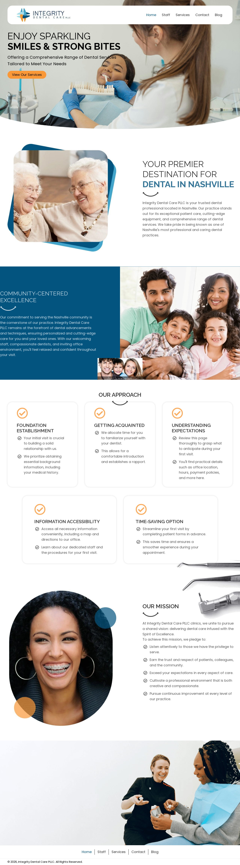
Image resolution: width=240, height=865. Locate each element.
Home (87, 851)
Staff (102, 851)
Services (119, 851)
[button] (27, 75)
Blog (154, 851)
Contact (138, 851)
